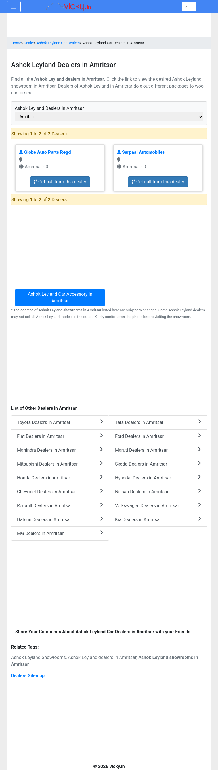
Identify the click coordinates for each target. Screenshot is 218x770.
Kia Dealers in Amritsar (158, 519)
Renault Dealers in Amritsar (60, 505)
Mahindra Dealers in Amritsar (60, 450)
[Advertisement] (109, 362)
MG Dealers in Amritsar (60, 533)
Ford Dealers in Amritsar (158, 436)
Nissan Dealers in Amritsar (158, 491)
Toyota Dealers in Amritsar (60, 422)
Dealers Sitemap (28, 675)
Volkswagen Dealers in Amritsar (158, 505)
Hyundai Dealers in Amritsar (158, 478)
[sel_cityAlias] (109, 116)
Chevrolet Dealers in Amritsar (60, 491)
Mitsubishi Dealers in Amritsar (60, 464)
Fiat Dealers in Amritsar (60, 436)
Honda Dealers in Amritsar (60, 478)
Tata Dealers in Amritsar (158, 422)
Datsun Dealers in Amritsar (60, 519)
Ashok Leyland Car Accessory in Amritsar (60, 297)
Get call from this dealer (60, 181)
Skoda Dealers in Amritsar (158, 464)
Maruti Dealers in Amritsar (158, 450)
